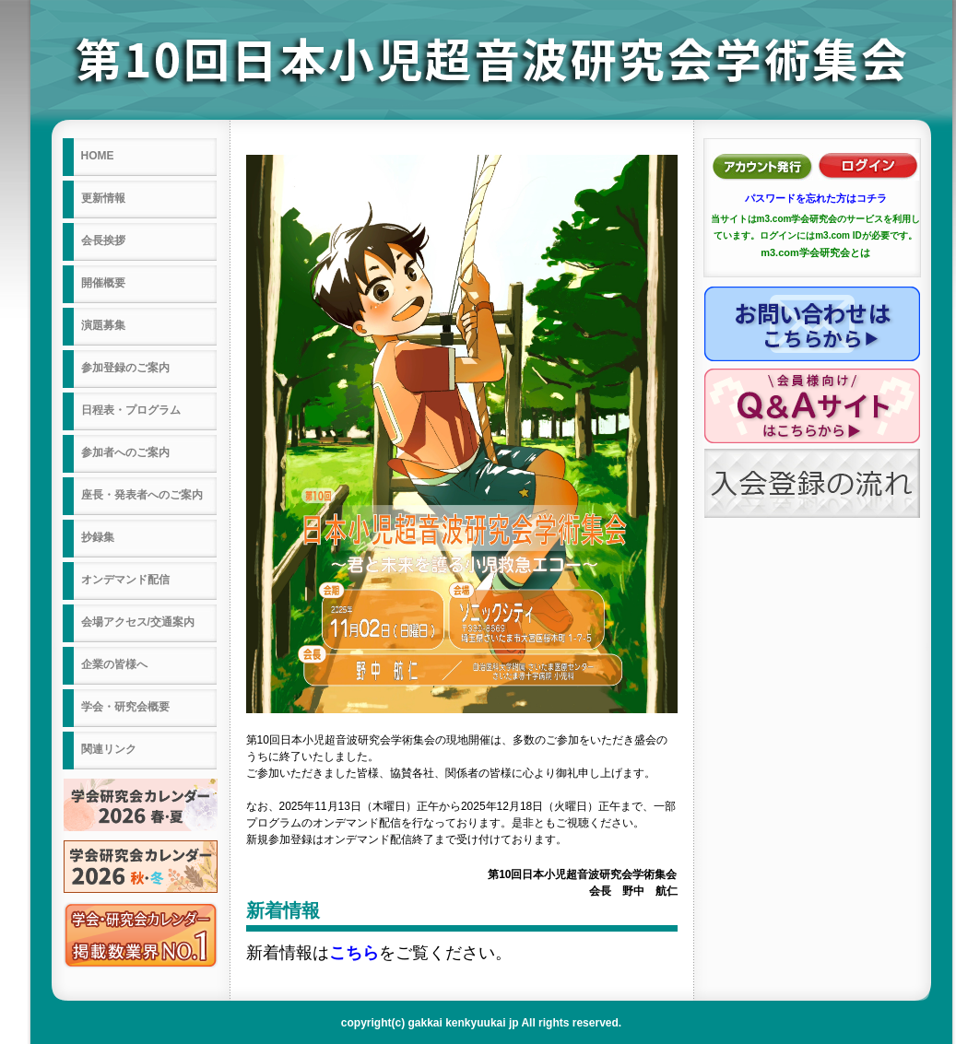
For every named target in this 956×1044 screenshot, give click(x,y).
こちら (354, 953)
